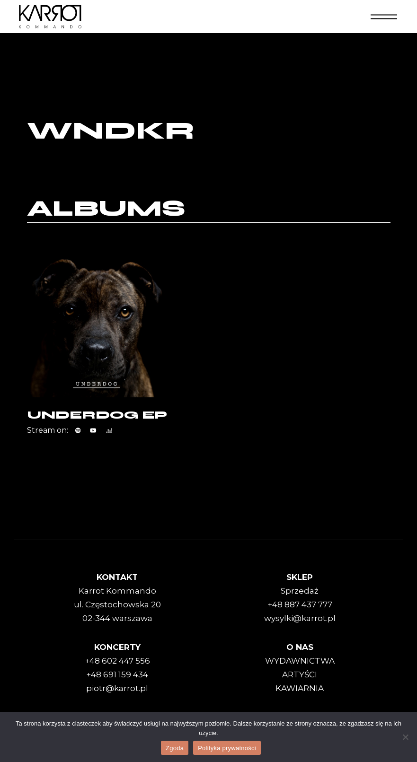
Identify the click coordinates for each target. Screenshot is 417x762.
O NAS (299, 647)
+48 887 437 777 (299, 604)
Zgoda (175, 748)
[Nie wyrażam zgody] (405, 737)
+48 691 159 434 (117, 674)
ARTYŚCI (299, 674)
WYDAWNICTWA (300, 661)
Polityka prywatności (227, 748)
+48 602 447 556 (117, 661)
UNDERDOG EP (97, 415)
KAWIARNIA (299, 688)
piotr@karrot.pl (117, 688)
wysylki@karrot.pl (300, 618)
